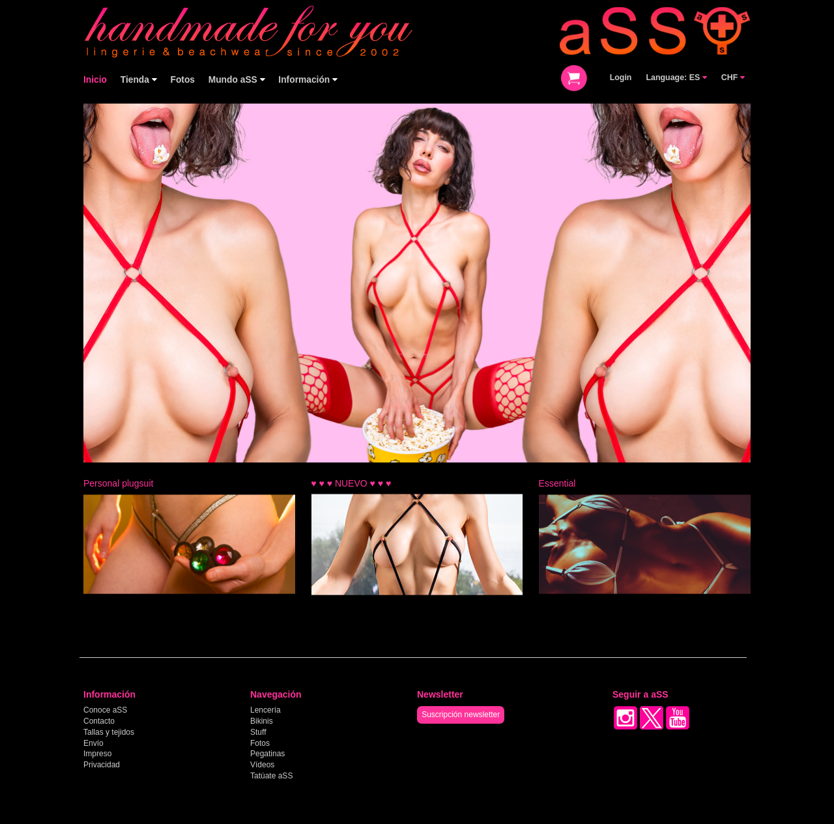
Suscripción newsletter (461, 714)
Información (308, 80)
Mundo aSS (236, 80)
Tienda (139, 80)
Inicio (95, 80)
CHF (733, 77)
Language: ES (676, 77)
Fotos (182, 80)
